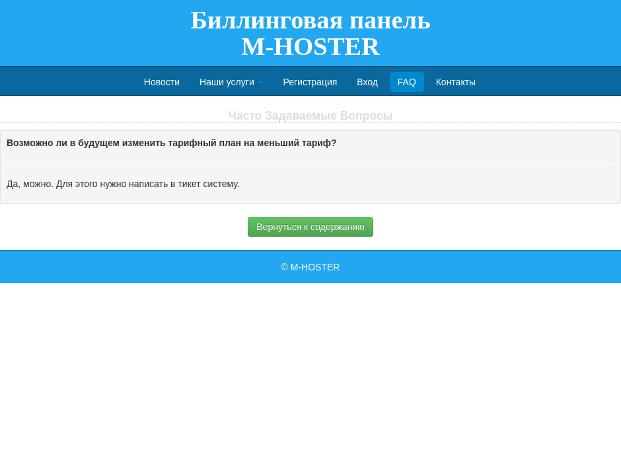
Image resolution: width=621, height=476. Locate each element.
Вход (367, 82)
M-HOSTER (315, 267)
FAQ (407, 82)
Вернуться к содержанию (310, 226)
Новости (162, 82)
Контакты (456, 82)
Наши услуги (232, 82)
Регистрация (310, 82)
